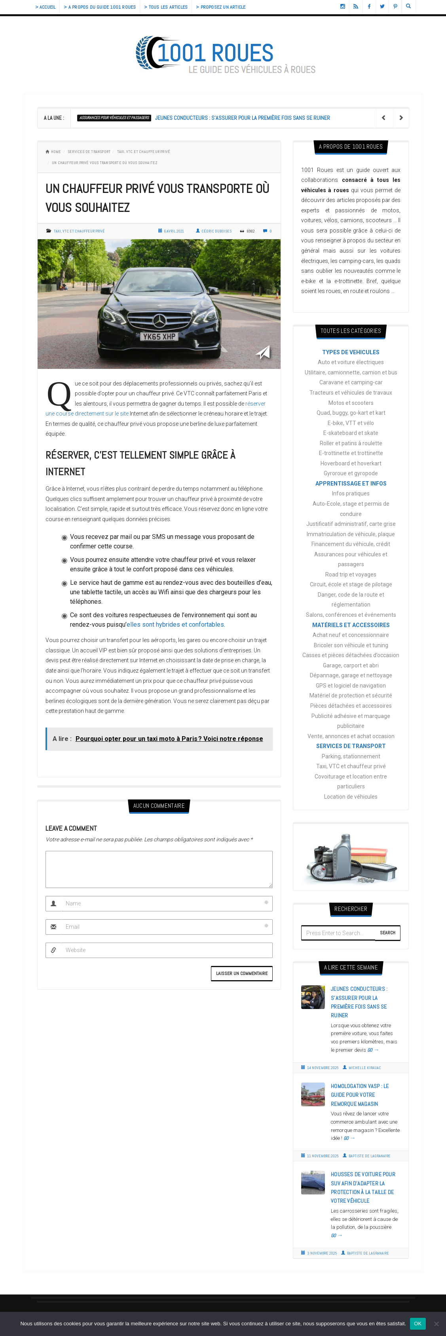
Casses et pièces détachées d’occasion (350, 655)
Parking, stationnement (351, 756)
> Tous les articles (166, 7)
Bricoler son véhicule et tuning (351, 645)
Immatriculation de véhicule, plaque (351, 534)
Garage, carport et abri (351, 665)
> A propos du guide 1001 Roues (100, 7)
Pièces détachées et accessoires (351, 706)
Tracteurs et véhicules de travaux (350, 392)
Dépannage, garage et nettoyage (351, 675)
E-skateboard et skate (350, 433)
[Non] (436, 1324)
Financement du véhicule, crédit (350, 544)
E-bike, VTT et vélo (351, 423)
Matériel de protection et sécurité (350, 695)
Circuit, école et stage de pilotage (351, 584)
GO (373, 1050)
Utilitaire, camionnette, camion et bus (351, 372)
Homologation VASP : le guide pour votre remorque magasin (360, 1095)
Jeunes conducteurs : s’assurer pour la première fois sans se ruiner (242, 117)
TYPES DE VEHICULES (351, 352)
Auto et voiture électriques (351, 362)
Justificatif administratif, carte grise (351, 524)
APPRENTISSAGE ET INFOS (351, 483)
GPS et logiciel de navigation (351, 685)
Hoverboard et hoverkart (351, 463)
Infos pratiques (351, 493)
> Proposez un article (220, 7)
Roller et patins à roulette (351, 443)
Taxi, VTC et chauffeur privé (144, 151)
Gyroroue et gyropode (351, 473)
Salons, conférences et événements (351, 615)
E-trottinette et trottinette (351, 453)
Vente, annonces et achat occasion (351, 736)
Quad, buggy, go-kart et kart (351, 413)
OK (417, 1324)
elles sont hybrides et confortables (175, 624)
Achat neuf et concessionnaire (351, 635)
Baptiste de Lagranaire (367, 1155)
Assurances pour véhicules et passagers (114, 117)
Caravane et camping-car (351, 382)
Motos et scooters (351, 403)
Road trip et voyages (350, 574)
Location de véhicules (351, 797)
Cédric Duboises (214, 231)
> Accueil (45, 7)
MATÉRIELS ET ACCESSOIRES (351, 625)
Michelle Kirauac (362, 1067)
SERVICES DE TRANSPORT (89, 151)
